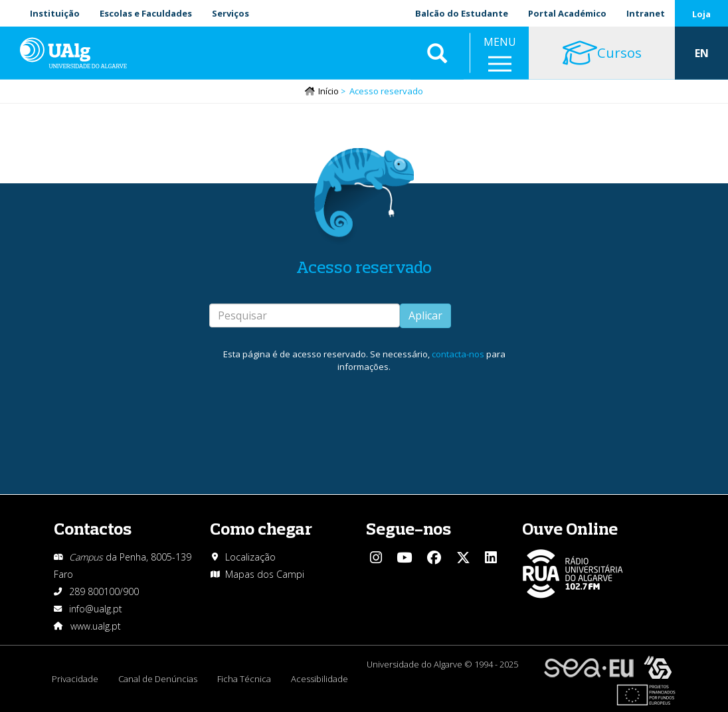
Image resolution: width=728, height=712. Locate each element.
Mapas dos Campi (264, 574)
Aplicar (425, 315)
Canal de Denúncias (157, 679)
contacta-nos (458, 354)
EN (702, 53)
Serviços (230, 13)
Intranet (645, 13)
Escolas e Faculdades (146, 13)
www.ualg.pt (95, 626)
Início (328, 91)
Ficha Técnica (244, 679)
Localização (250, 557)
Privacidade (75, 679)
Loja (701, 14)
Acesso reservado (364, 267)
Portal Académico (567, 13)
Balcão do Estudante (461, 13)
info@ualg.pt (95, 608)
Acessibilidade (319, 679)
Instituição (55, 13)
